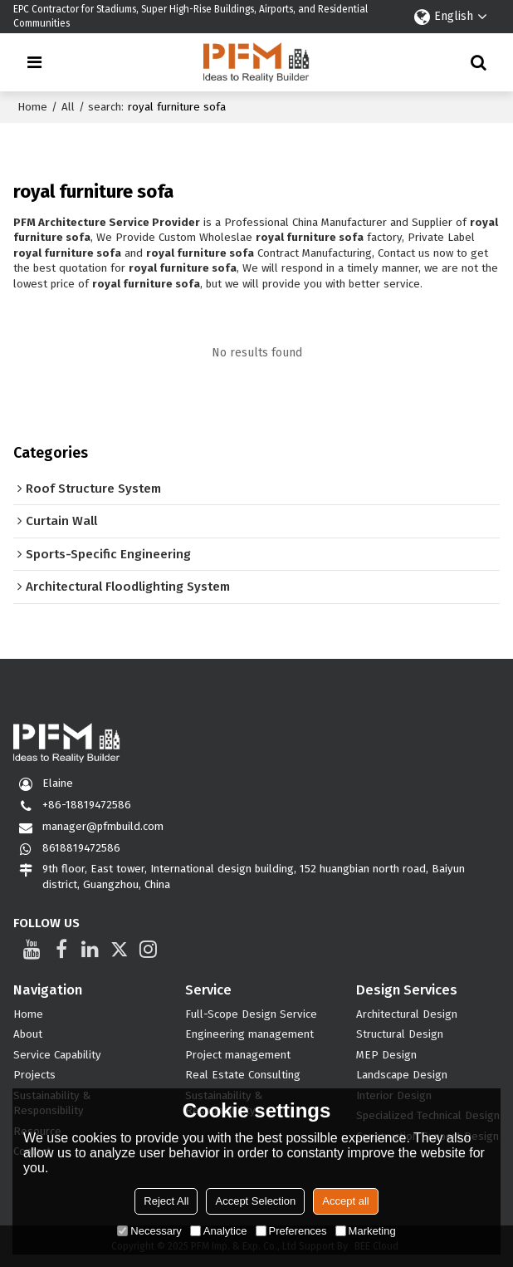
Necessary (149, 1231)
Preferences (291, 1231)
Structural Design (399, 1034)
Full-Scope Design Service (251, 1014)
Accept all (345, 1201)
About (27, 1034)
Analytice (218, 1231)
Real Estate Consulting (242, 1075)
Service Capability (57, 1055)
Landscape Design (401, 1075)
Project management (238, 1055)
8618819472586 (81, 848)
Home (32, 107)
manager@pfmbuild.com (103, 826)
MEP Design (386, 1055)
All (68, 107)
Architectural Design (406, 1014)
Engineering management (249, 1034)
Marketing (365, 1231)
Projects (34, 1075)
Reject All (166, 1201)
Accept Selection (255, 1201)
